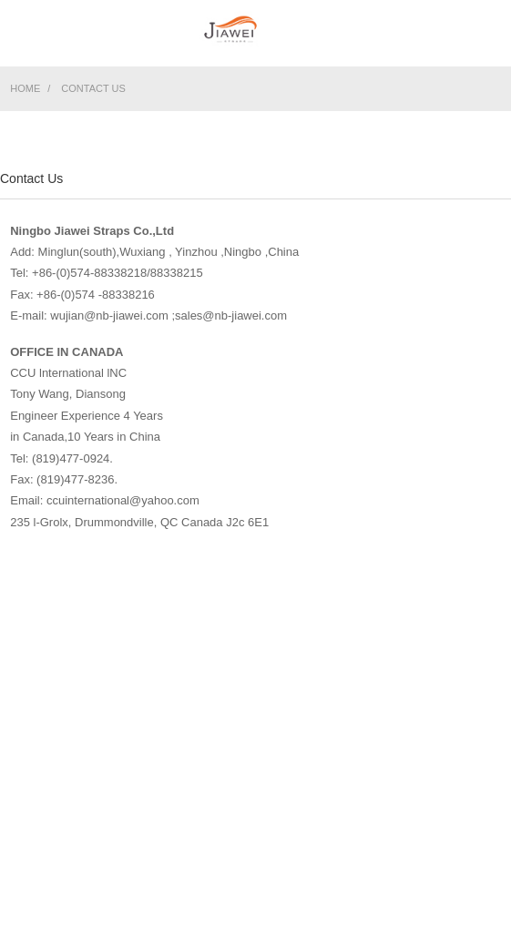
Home (25, 88)
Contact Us (93, 88)
